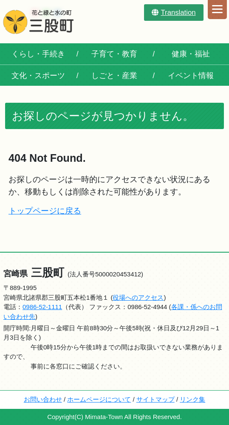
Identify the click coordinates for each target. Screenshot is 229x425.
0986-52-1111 (42, 306)
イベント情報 (191, 75)
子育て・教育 (114, 54)
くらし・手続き (38, 54)
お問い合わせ (43, 399)
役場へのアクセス (138, 297)
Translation (173, 12)
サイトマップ (155, 399)
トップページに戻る (44, 210)
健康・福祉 (191, 54)
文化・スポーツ (38, 75)
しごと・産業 (114, 75)
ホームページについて (99, 399)
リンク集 (192, 399)
